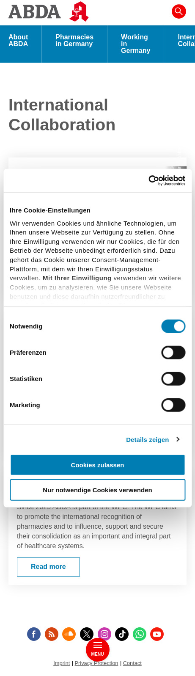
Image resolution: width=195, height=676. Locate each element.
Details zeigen (147, 439)
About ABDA (18, 40)
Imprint (61, 663)
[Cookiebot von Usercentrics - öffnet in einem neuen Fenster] (148, 180)
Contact (132, 663)
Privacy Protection (96, 663)
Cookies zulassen (97, 465)
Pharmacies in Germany (74, 40)
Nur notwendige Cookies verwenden (97, 490)
